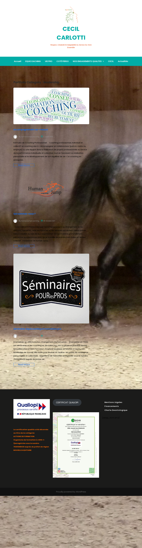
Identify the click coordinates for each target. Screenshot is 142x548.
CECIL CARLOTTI (71, 32)
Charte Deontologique (115, 415)
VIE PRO (48, 54)
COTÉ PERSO (62, 54)
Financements (111, 411)
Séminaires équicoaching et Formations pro (49, 329)
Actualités (123, 54)
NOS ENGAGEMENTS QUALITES (87, 54)
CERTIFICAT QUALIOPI (67, 407)
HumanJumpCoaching (31, 130)
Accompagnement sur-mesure (41, 122)
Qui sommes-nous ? (31, 209)
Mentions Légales (113, 407)
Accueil (17, 54)
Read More (24, 159)
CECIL (111, 54)
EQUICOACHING (33, 54)
